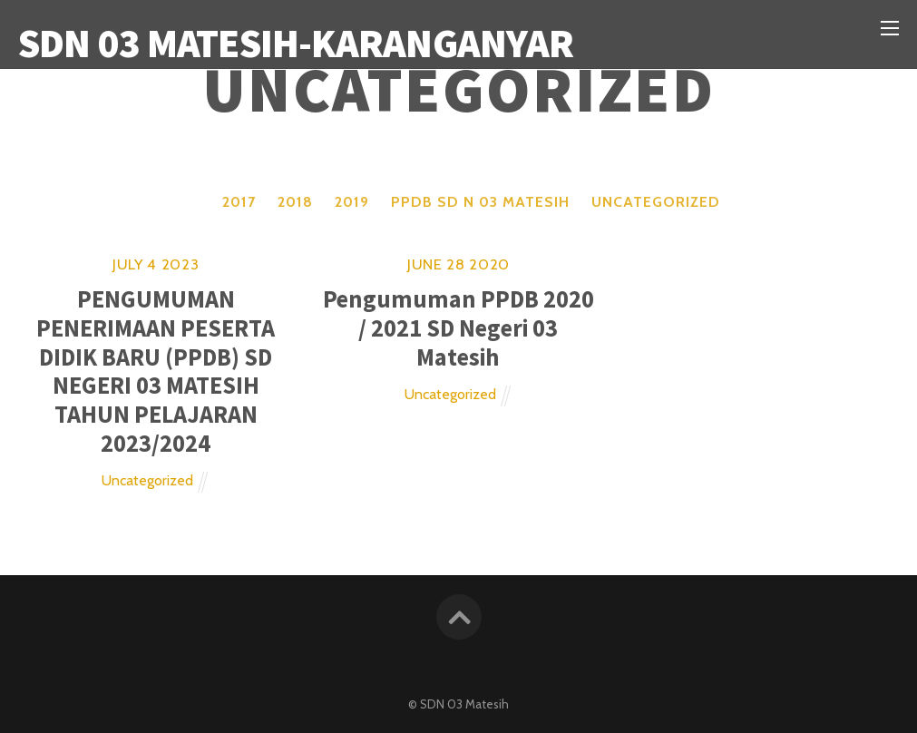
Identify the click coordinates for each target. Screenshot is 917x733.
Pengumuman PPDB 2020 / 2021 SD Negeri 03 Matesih (458, 327)
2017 (239, 201)
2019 (352, 201)
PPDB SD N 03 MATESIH (480, 201)
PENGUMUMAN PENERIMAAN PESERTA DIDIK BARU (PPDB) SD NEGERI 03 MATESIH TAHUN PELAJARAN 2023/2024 (155, 370)
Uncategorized (655, 201)
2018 (295, 201)
